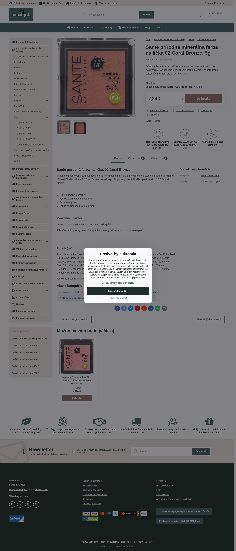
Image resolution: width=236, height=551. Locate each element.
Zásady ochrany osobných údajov (118, 283)
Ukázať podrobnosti (118, 298)
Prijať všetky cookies (118, 291)
